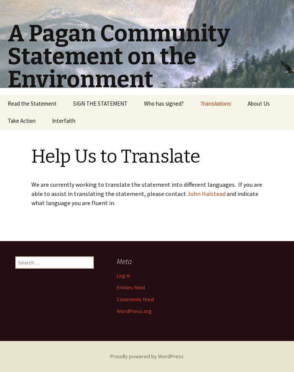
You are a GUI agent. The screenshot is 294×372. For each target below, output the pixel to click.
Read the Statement (32, 103)
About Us (259, 103)
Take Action (22, 120)
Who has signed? (164, 103)
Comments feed (135, 299)
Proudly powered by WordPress (147, 356)
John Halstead (206, 193)
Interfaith (63, 120)
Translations (215, 103)
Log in (123, 275)
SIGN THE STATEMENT (100, 103)
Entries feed (131, 287)
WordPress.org (134, 311)
